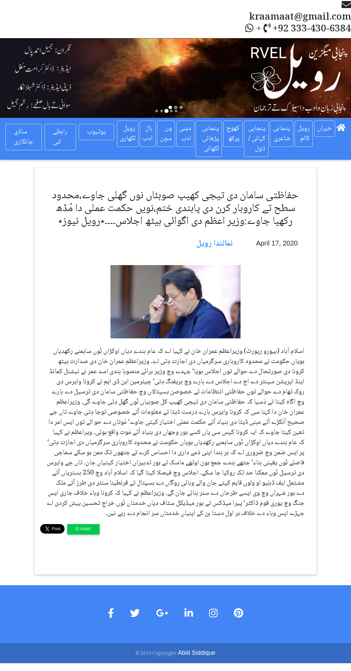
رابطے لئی (60, 137)
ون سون (166, 134)
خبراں (324, 128)
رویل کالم (304, 134)
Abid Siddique (196, 652)
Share (83, 529)
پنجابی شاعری (281, 134)
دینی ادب (185, 134)
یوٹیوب (96, 132)
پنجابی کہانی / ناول (257, 139)
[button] (26, 78)
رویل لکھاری (127, 134)
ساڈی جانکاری (23, 137)
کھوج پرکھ (233, 134)
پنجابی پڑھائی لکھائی (210, 139)
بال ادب (148, 134)
